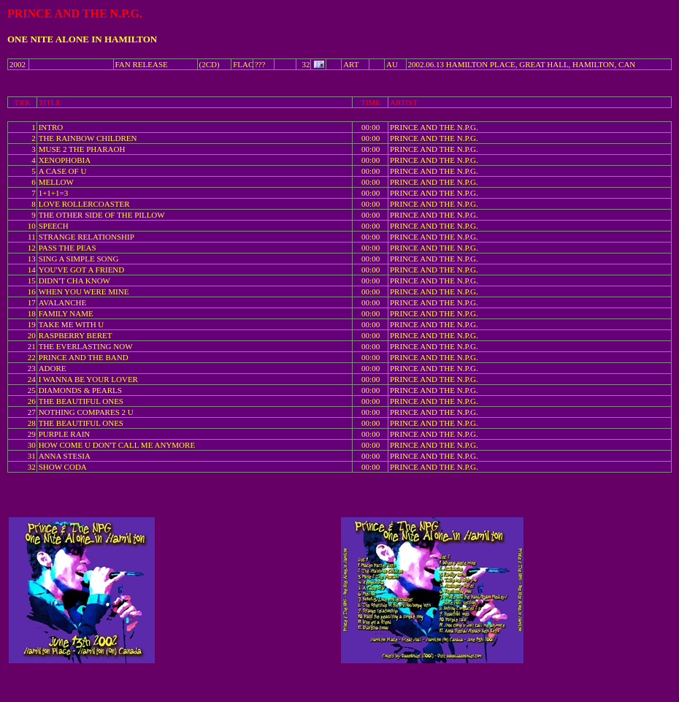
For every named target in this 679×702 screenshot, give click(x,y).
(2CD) (209, 64)
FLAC (243, 64)
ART (350, 64)
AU (392, 64)
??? (260, 64)
